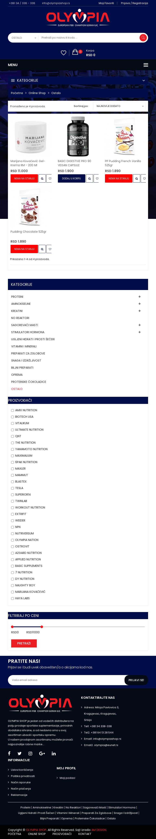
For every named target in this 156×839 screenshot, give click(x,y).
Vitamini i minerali (24, 346)
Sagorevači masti (24, 325)
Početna (17, 93)
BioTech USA (24, 417)
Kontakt (84, 834)
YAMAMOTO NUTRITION (31, 449)
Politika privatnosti (23, 776)
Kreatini (17, 311)
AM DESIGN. (99, 830)
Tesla (19, 488)
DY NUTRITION (24, 579)
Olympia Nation (26, 540)
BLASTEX (21, 481)
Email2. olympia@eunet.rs (101, 745)
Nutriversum (24, 533)
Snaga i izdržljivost (26, 361)
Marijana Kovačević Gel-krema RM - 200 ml (28, 163)
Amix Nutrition (26, 410)
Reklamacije (19, 795)
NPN (18, 527)
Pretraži (24, 643)
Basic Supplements (28, 566)
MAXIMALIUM (23, 456)
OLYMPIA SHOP (36, 830)
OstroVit (22, 546)
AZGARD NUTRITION (28, 553)
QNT (18, 436)
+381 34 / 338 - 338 (22, 3)
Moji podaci (67, 778)
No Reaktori (20, 318)
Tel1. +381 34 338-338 (98, 726)
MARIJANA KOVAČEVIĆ (30, 592)
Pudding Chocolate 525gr (28, 232)
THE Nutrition (25, 443)
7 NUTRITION (23, 572)
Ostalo (56, 93)
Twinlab (21, 501)
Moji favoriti (106, 3)
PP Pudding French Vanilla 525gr (123, 163)
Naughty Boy (25, 585)
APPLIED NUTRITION (28, 559)
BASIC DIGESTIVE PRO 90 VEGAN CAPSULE (74, 163)
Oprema (17, 375)
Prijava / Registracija (134, 3)
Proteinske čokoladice (28, 382)
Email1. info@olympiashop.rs (102, 739)
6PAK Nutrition (26, 462)
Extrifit (20, 514)
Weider (20, 520)
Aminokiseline (21, 304)
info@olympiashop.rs (56, 3)
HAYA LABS (22, 598)
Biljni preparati (22, 368)
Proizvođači (62, 834)
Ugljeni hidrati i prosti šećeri (33, 339)
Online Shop (37, 93)
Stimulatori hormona (27, 332)
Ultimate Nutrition (29, 430)
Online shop (37, 834)
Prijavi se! (136, 680)
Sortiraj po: (81, 106)
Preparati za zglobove (28, 353)
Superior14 (23, 494)
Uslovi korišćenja (22, 770)
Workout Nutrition (30, 507)
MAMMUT (21, 475)
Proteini (17, 297)
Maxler (20, 469)
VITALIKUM (22, 423)
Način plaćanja (21, 789)
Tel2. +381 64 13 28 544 (99, 732)
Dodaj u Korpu (71, 178)
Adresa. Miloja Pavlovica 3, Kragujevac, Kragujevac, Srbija (101, 713)
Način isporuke (21, 782)
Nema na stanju (24, 178)
